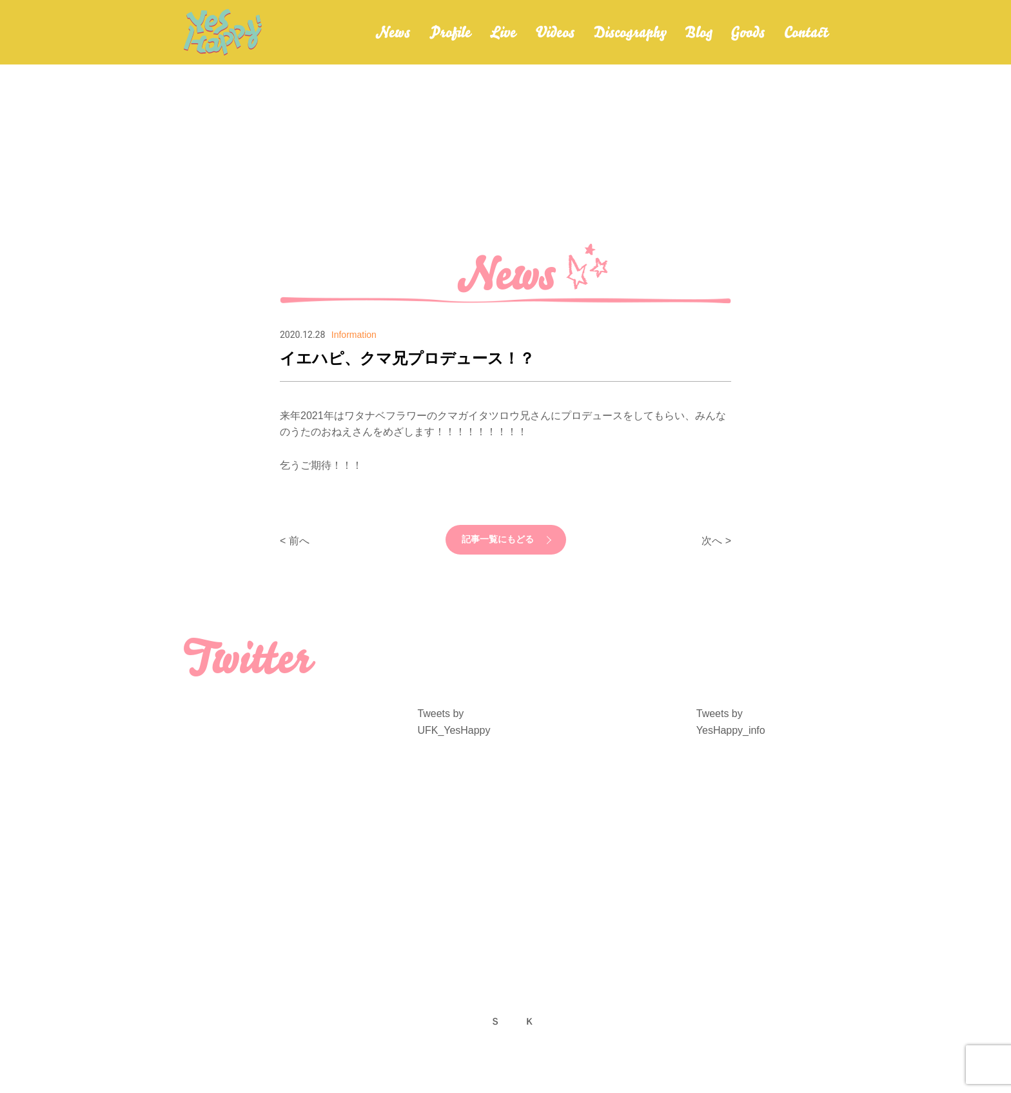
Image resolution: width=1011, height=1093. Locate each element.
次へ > (716, 540)
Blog (698, 32)
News (392, 32)
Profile (450, 32)
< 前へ (294, 540)
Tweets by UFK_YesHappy (453, 722)
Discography (629, 32)
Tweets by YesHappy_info (730, 722)
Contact (806, 32)
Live (503, 32)
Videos (554, 32)
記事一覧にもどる (498, 540)
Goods (748, 32)
